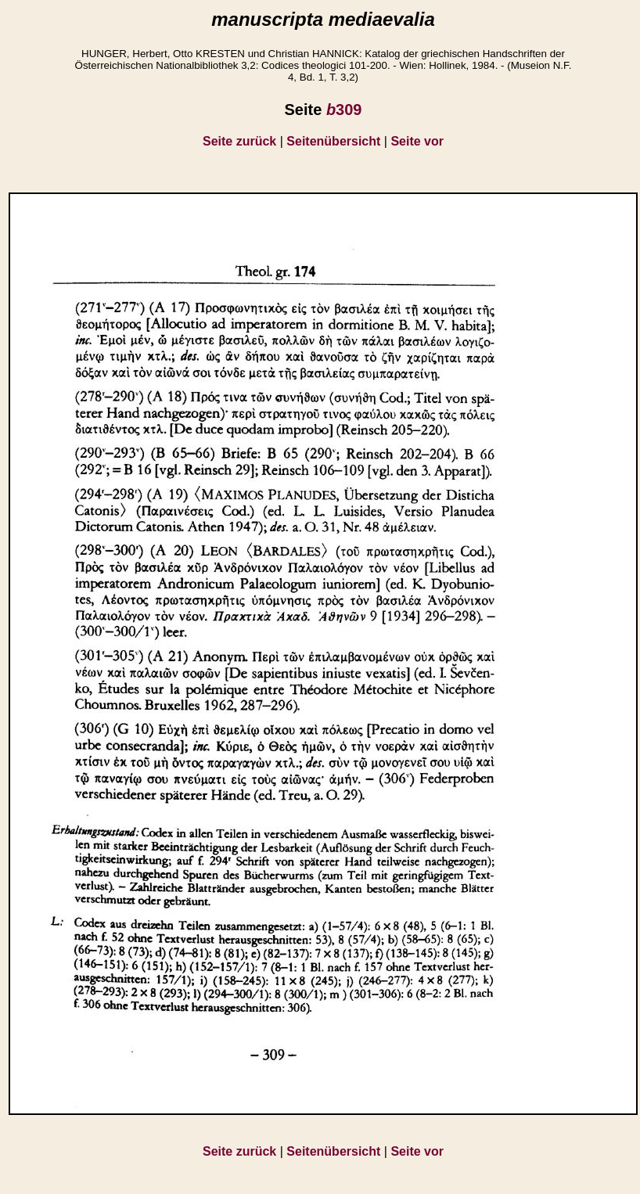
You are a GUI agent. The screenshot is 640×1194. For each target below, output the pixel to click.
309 (344, 109)
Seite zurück (239, 141)
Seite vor (417, 141)
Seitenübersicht (333, 141)
